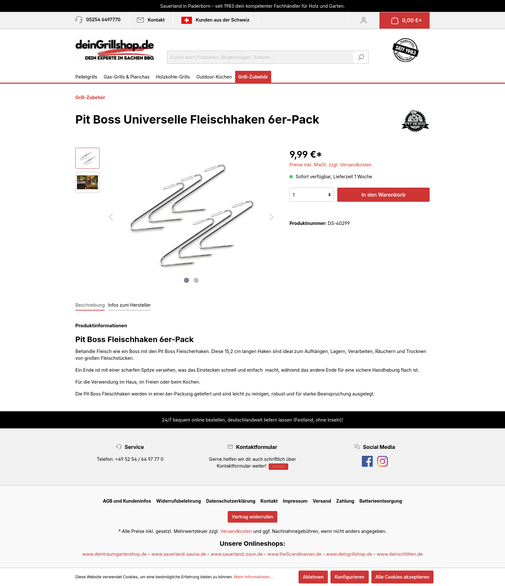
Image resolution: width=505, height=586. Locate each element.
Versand (322, 501)
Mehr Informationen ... (254, 576)
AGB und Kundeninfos (127, 501)
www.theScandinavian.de (294, 554)
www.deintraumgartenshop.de (114, 554)
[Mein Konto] (363, 20)
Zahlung (345, 501)
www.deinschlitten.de (400, 554)
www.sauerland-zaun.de (237, 554)
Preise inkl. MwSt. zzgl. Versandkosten (331, 164)
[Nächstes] (271, 217)
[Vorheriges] (111, 217)
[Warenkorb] (406, 20)
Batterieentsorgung (380, 501)
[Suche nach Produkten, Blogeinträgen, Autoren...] (260, 57)
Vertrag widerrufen (252, 516)
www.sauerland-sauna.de (178, 554)
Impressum (295, 501)
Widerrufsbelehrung (178, 501)
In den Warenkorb (383, 194)
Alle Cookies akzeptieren (403, 577)
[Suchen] (360, 57)
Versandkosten (236, 531)
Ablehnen (313, 577)
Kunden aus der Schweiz (215, 20)
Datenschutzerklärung (230, 501)
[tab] (90, 305)
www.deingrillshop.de (349, 554)
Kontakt (278, 466)
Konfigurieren (350, 577)
